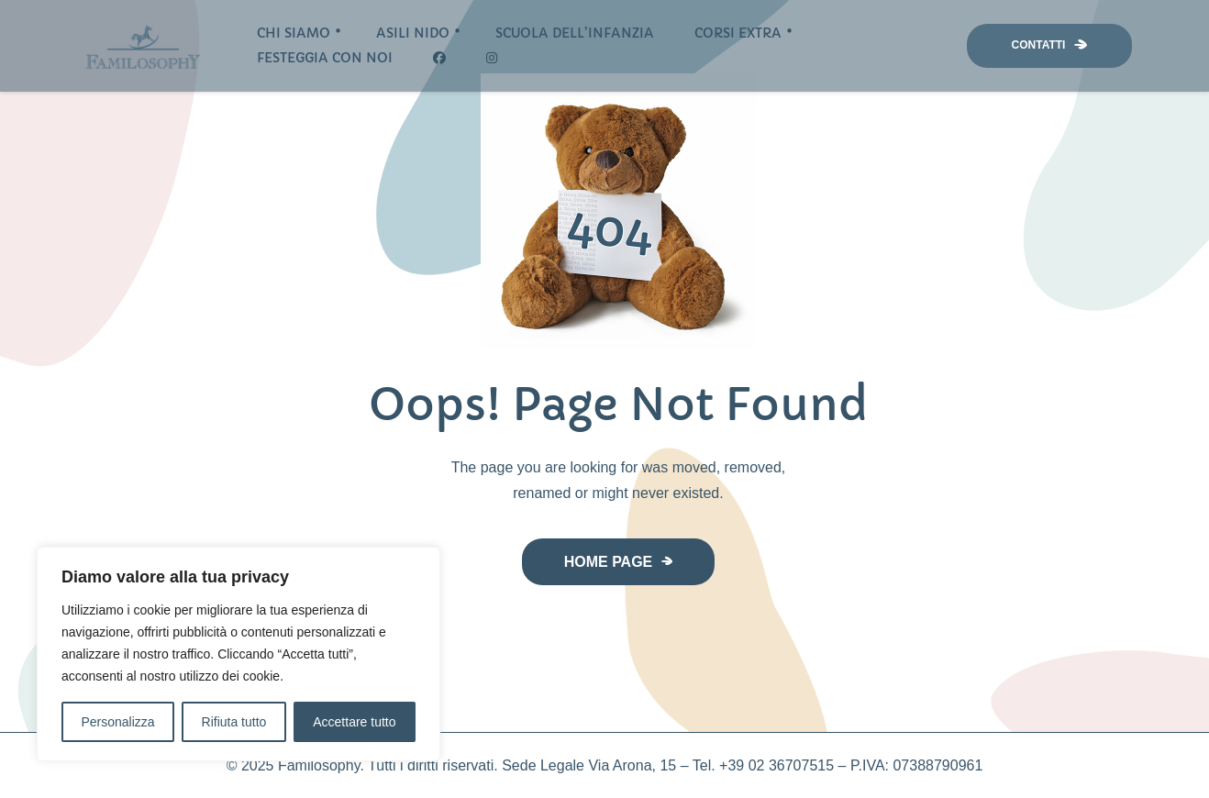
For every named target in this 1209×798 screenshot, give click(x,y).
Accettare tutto (354, 722)
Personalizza (117, 722)
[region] (238, 654)
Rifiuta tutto (234, 722)
